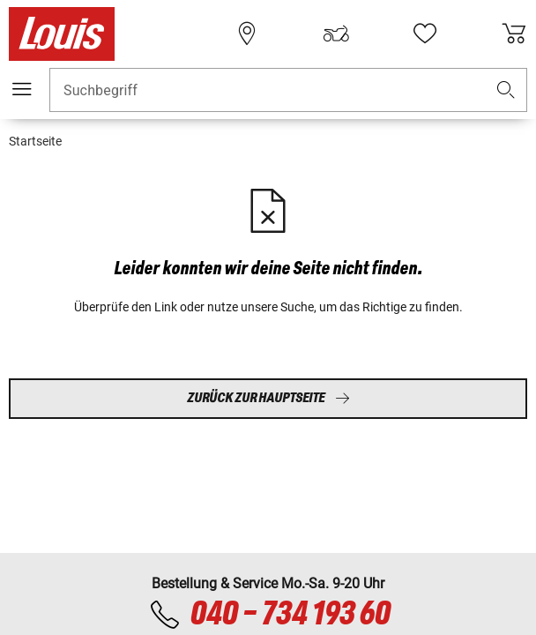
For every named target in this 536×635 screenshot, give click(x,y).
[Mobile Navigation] (22, 89)
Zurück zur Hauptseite (268, 398)
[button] (506, 90)
